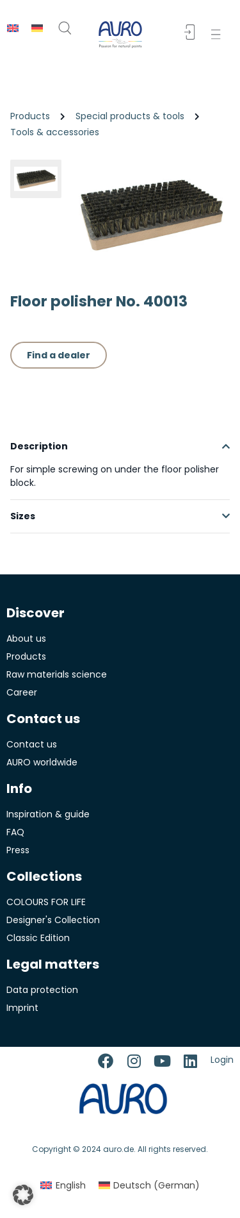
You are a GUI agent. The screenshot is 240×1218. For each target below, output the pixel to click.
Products (30, 116)
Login (222, 1059)
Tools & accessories (54, 132)
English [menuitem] (71, 1185)
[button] (218, 34)
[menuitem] (13, 28)
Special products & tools (130, 116)
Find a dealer (58, 355)
